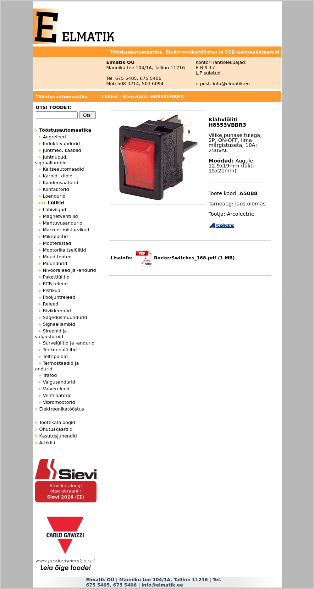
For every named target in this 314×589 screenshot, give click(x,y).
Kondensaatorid (60, 182)
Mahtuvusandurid (63, 223)
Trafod (50, 375)
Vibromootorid (59, 402)
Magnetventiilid (60, 216)
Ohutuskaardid (56, 429)
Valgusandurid (59, 382)
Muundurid (55, 263)
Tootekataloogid (57, 422)
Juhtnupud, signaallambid (51, 159)
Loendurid (54, 196)
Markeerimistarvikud (66, 229)
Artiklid (47, 442)
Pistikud (51, 290)
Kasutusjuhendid (58, 436)
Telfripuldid (55, 356)
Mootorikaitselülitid (64, 250)
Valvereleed (56, 388)
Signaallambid (59, 324)
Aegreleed (54, 136)
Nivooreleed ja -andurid (69, 270)
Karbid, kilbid (58, 175)
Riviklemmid (57, 310)
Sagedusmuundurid (65, 317)
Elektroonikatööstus (61, 409)
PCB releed (55, 283)
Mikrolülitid (55, 236)
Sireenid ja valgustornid (51, 333)
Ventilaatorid (57, 395)
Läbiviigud (54, 209)
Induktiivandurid (61, 143)
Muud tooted (57, 256)
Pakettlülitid (56, 277)
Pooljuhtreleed (59, 297)
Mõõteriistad (57, 243)
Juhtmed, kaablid (62, 150)
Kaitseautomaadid (63, 169)
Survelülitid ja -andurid (69, 343)
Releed (51, 304)
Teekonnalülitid (60, 349)
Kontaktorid (56, 189)
